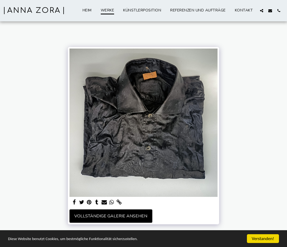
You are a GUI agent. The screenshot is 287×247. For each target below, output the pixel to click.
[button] (262, 11)
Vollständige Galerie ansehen (110, 216)
